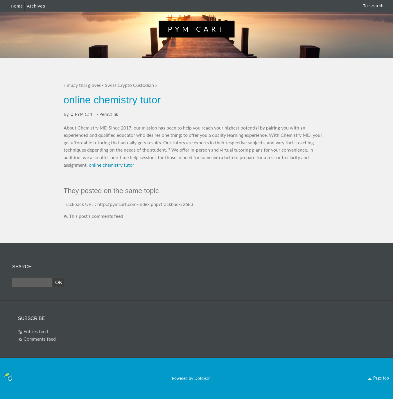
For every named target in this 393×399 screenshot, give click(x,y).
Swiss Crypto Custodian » (131, 85)
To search (373, 5)
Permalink (108, 114)
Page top (381, 377)
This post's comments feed (96, 216)
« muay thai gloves (82, 85)
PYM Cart (196, 29)
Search (22, 266)
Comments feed (40, 339)
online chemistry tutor (111, 165)
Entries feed (36, 331)
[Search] (32, 282)
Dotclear (202, 378)
